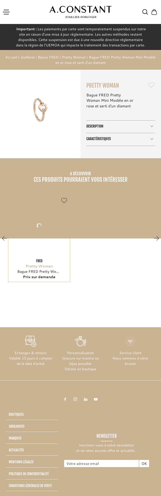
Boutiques (16, 414)
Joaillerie (27, 57)
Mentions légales (21, 462)
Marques (15, 438)
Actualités (16, 450)
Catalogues (16, 426)
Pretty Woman (74, 57)
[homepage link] (81, 12)
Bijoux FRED (48, 57)
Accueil (11, 57)
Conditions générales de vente (30, 485)
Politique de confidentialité (29, 474)
